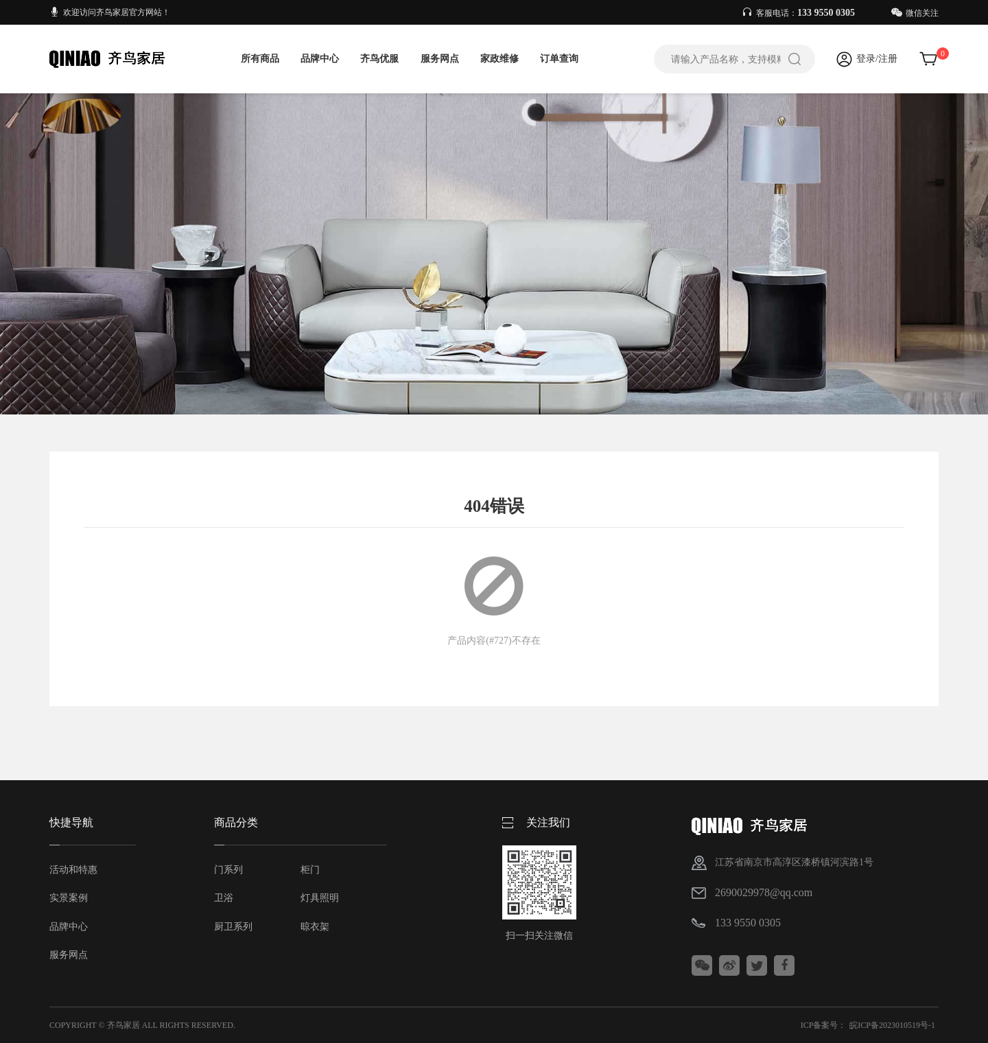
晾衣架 (315, 927)
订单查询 (559, 59)
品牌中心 (320, 59)
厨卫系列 (233, 927)
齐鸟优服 (379, 59)
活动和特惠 (73, 870)
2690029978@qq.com (763, 892)
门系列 (228, 870)
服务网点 (440, 59)
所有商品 (260, 59)
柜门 (310, 870)
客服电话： (799, 13)
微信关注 (915, 13)
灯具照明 (320, 898)
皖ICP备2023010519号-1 (892, 1025)
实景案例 (68, 898)
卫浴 (223, 898)
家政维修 (499, 59)
